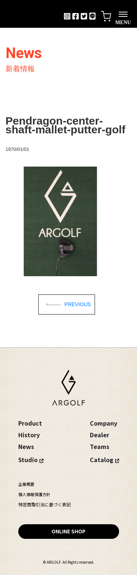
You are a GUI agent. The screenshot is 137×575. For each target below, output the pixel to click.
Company (103, 423)
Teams (99, 446)
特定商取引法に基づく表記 (44, 504)
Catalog (101, 459)
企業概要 (26, 484)
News (26, 446)
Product (30, 423)
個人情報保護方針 (34, 494)
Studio (28, 459)
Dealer (99, 434)
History (29, 434)
